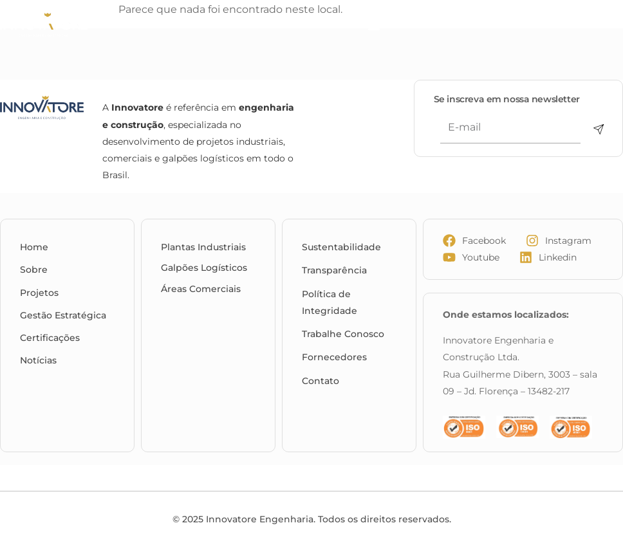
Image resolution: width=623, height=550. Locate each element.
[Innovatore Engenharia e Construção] (62, 25)
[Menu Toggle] (373, 25)
